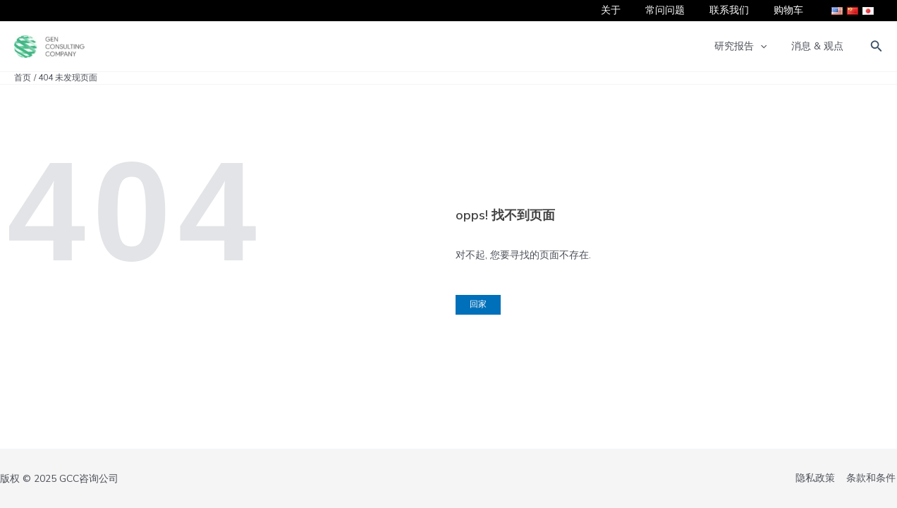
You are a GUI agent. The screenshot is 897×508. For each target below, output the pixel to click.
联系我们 (736, 10)
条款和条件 (872, 478)
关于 (627, 10)
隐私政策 (818, 478)
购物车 (790, 10)
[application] (767, 46)
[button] (876, 46)
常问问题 (677, 10)
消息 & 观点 (820, 46)
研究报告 (747, 46)
